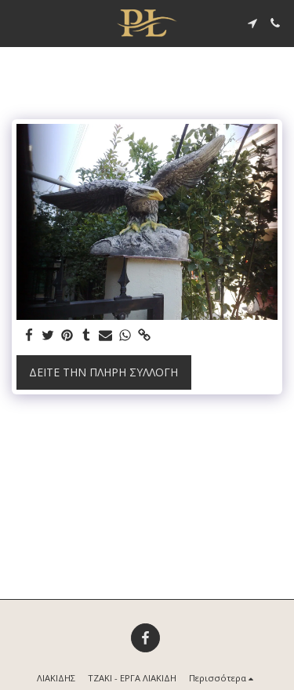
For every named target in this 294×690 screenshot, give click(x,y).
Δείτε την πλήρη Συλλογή (103, 372)
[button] (17, 22)
